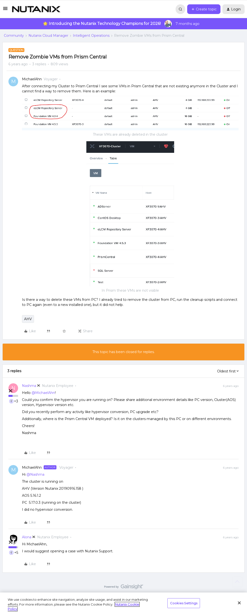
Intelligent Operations (91, 35)
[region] (123, 603)
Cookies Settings (183, 603)
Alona (26, 537)
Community (14, 35)
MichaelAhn (32, 79)
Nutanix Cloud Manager (48, 35)
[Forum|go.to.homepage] (36, 9)
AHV (28, 319)
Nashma (29, 386)
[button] (5, 10)
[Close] (239, 603)
